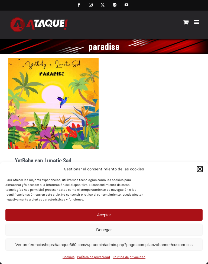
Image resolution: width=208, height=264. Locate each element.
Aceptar (104, 214)
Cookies (68, 257)
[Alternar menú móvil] (197, 22)
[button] (200, 169)
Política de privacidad (93, 257)
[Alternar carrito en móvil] (186, 22)
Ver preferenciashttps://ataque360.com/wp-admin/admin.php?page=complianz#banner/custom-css (104, 244)
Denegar (104, 229)
